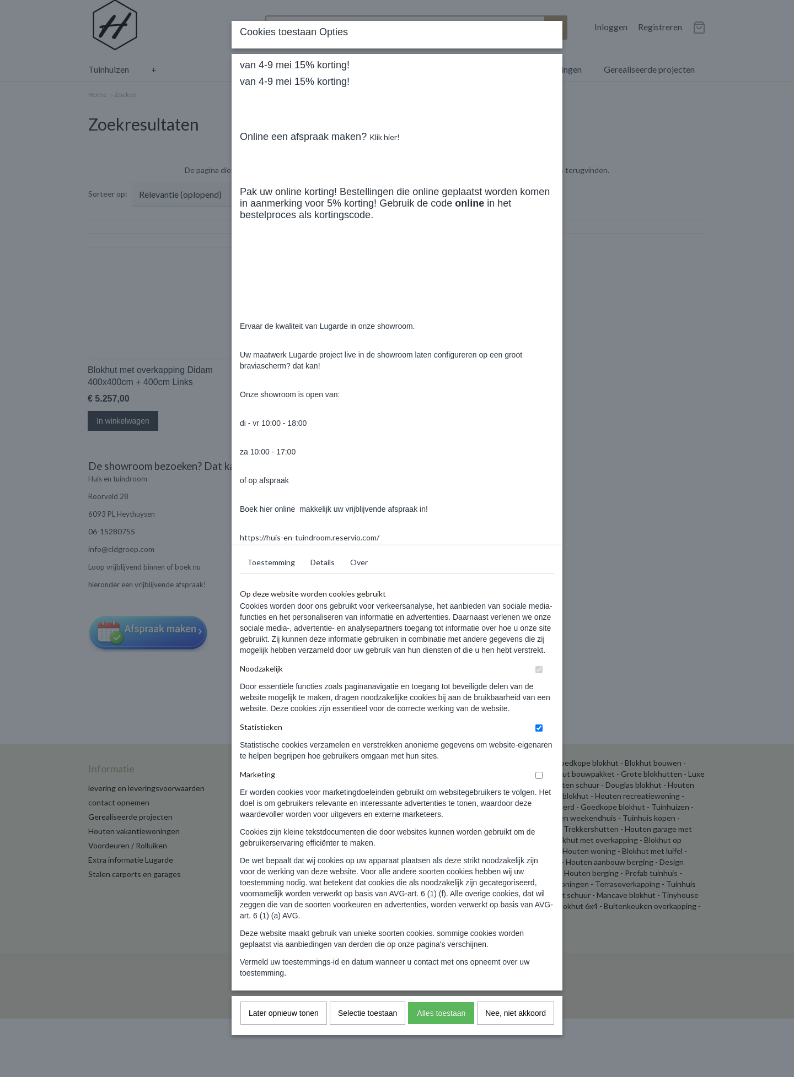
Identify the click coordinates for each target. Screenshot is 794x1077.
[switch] (539, 880)
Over (359, 773)
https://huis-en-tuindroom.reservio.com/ (309, 748)
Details (322, 773)
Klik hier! (384, 348)
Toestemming (271, 773)
